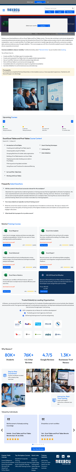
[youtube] (68, 457)
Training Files (35, 464)
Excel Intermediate (7, 464)
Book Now (70, 12)
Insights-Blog (35, 462)
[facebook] (57, 457)
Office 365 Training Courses (23, 466)
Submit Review (36, 466)
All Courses (44, 460)
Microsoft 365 (5, 466)
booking (63, 50)
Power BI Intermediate (8, 462)
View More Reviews (38, 449)
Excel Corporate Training (22, 464)
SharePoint (5, 468)
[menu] (4, 10)
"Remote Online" (44, 50)
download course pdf (9, 242)
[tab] (32, 444)
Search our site (45, 464)
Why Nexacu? (7, 349)
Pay (50, 12)
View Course (7, 245)
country (41, 2)
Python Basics (5, 470)
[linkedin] (63, 457)
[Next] (74, 430)
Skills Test (34, 460)
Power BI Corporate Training (23, 462)
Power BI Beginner (7, 460)
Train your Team (45, 462)
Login (59, 12)
